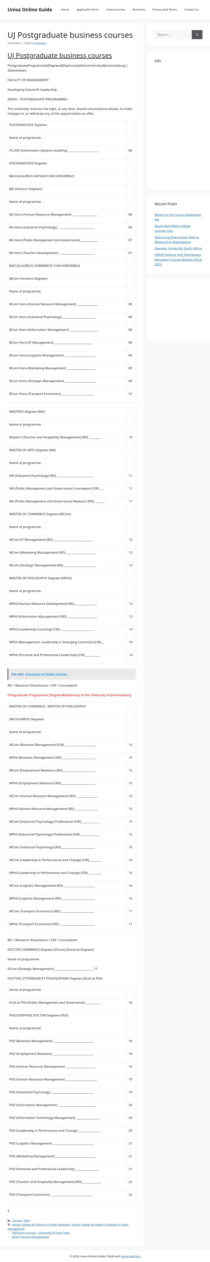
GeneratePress (130, 1256)
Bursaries (139, 9)
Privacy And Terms (165, 9)
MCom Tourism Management (30, 1237)
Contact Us (191, 9)
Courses (17, 1220)
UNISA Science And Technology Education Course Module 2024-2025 (178, 259)
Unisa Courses (115, 9)
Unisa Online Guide (30, 9)
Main (27, 1220)
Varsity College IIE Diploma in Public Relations (41, 1224)
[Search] (197, 34)
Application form (88, 9)
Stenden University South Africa (178, 248)
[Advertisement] (178, 125)
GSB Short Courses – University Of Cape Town (41, 1233)
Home (65, 9)
